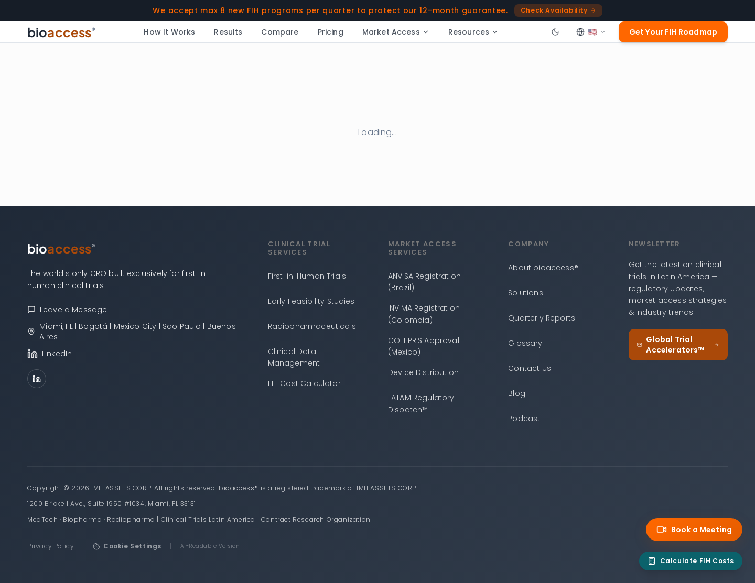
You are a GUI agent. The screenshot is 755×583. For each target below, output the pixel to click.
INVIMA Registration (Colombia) (424, 314)
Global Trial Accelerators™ (678, 344)
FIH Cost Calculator (304, 383)
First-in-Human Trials (307, 276)
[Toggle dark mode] (555, 32)
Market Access (395, 32)
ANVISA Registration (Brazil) (424, 282)
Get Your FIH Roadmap (673, 32)
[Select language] (591, 32)
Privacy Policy (50, 546)
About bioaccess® (543, 267)
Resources (473, 32)
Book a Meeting (694, 529)
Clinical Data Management (294, 357)
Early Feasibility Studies (311, 301)
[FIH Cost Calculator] (690, 561)
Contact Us (529, 368)
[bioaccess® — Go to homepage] (61, 32)
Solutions (525, 293)
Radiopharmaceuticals (312, 326)
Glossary (525, 343)
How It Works (169, 32)
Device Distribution (423, 372)
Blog (516, 393)
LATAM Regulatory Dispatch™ (421, 403)
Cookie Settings (127, 546)
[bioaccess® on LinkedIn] (137, 353)
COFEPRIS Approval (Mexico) (423, 346)
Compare (279, 32)
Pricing (330, 32)
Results (228, 32)
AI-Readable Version (210, 546)
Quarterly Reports (541, 318)
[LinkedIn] (36, 378)
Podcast (524, 418)
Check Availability (558, 10)
